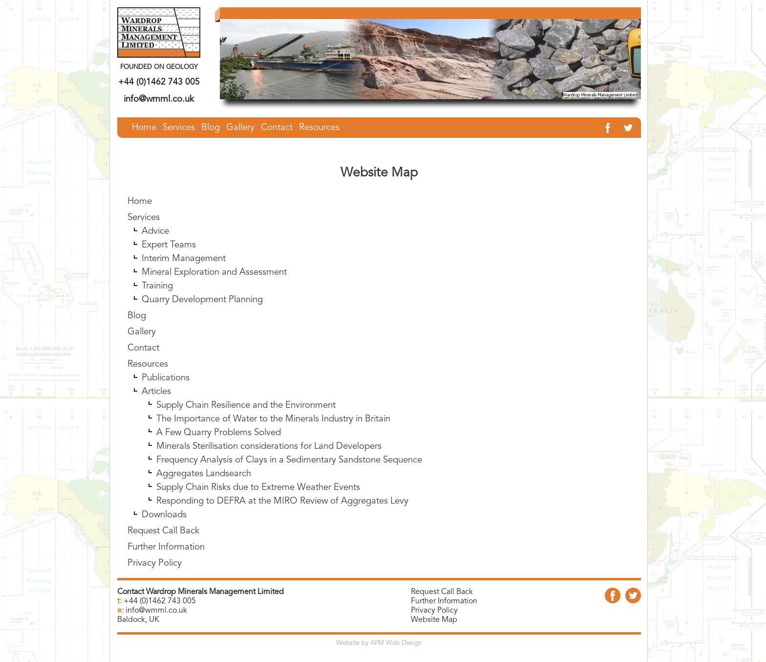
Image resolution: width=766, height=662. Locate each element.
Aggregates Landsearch (203, 483)
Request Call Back (163, 541)
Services (144, 227)
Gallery (142, 342)
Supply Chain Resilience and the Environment (246, 415)
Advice (155, 241)
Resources (148, 374)
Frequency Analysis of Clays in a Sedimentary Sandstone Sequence (289, 470)
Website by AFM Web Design (379, 643)
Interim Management (184, 268)
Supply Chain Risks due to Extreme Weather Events (258, 497)
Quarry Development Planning (202, 309)
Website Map (434, 620)
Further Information (166, 557)
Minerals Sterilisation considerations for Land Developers (269, 456)
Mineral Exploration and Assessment (214, 282)
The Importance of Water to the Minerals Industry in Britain (273, 429)
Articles (156, 401)
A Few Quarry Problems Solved (218, 442)
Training (157, 296)
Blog (137, 326)
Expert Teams (169, 255)
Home (140, 211)
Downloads (164, 525)
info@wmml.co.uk (159, 99)
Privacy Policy (155, 573)
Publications (166, 388)
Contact (143, 358)
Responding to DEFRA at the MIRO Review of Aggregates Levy (282, 511)
